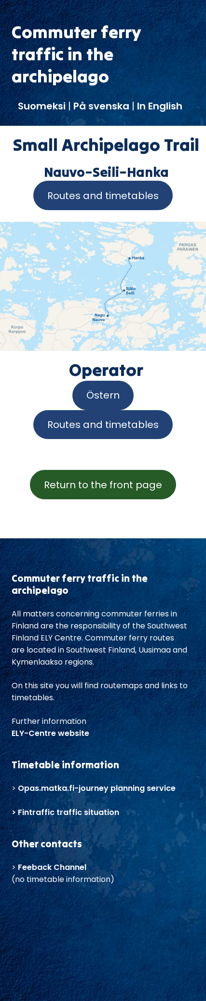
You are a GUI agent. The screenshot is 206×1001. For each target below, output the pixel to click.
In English (159, 106)
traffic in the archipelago (62, 65)
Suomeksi (43, 106)
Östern (103, 395)
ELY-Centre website (50, 733)
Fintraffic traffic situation (68, 812)
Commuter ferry (76, 32)
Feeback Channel (52, 867)
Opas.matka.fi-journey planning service (97, 788)
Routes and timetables (103, 195)
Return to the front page (103, 485)
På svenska (101, 106)
